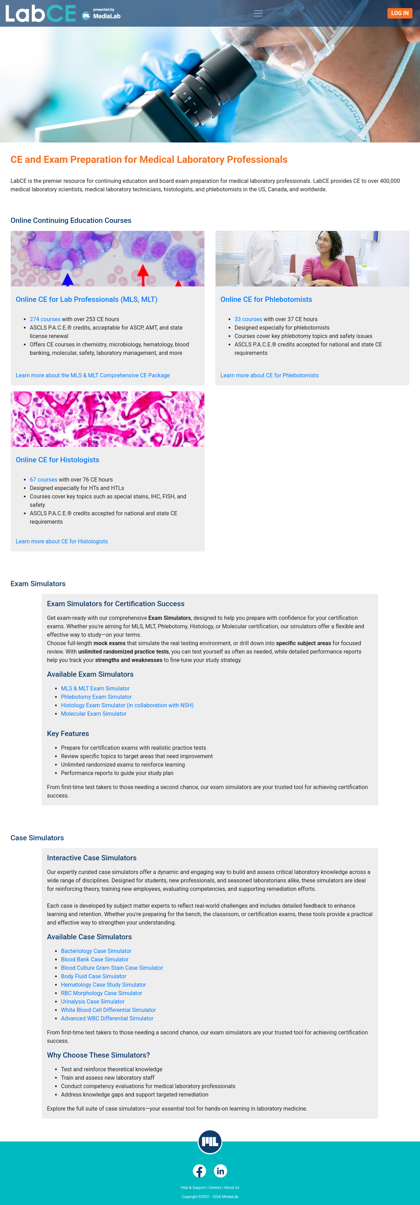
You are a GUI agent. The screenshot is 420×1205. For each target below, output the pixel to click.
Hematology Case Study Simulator (103, 984)
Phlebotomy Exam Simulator (96, 697)
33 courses (248, 319)
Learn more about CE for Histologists (62, 541)
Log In (400, 13)
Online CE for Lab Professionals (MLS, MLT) (87, 299)
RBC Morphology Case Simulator (101, 993)
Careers (215, 1187)
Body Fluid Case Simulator (93, 976)
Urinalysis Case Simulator (92, 1001)
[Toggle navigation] (258, 13)
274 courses (45, 319)
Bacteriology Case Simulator (96, 951)
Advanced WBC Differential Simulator (107, 1018)
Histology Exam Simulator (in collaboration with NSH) (127, 705)
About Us (231, 1187)
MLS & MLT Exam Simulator (95, 688)
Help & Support (193, 1187)
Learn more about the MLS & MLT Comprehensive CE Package (93, 375)
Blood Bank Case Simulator (95, 959)
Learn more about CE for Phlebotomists (270, 375)
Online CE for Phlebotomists (266, 299)
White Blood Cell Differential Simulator (108, 1010)
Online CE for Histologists (57, 460)
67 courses (43, 479)
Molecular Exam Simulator (94, 713)
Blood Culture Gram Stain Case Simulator (112, 968)
